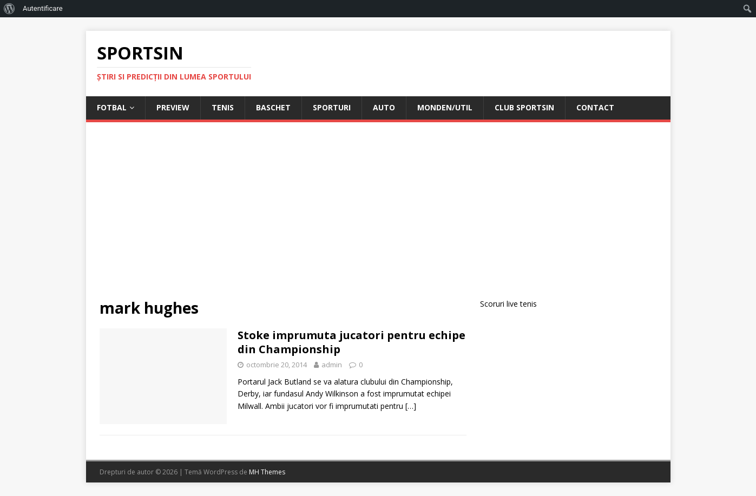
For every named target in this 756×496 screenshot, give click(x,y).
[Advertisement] (378, 217)
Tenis (223, 107)
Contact (595, 107)
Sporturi (332, 107)
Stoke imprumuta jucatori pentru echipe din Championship (351, 342)
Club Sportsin (524, 107)
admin (331, 364)
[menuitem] (9, 8)
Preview (172, 107)
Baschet (273, 107)
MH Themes (267, 472)
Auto (384, 107)
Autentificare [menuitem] (43, 8)
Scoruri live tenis (508, 304)
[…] (410, 406)
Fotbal (112, 107)
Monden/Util (444, 107)
